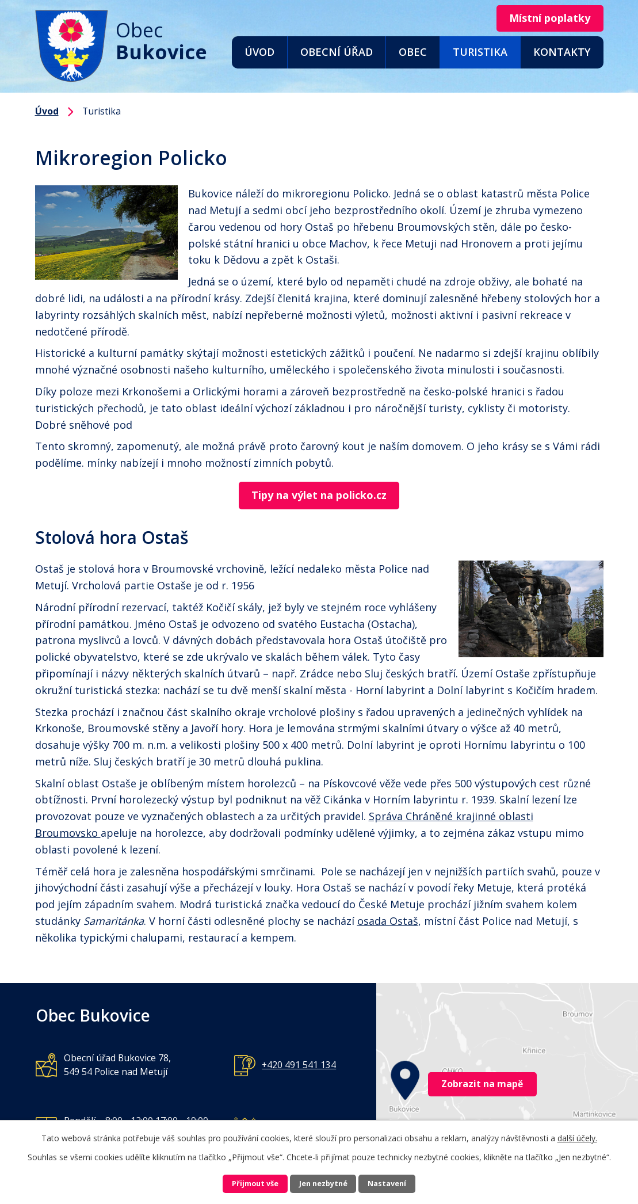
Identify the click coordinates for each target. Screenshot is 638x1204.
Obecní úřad (336, 52)
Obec (413, 52)
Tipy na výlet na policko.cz (319, 496)
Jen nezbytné (323, 1182)
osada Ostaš (387, 922)
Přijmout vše (236, 1182)
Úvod (259, 52)
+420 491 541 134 (299, 1066)
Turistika (480, 52)
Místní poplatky (542, 19)
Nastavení (406, 1182)
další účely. (577, 1134)
